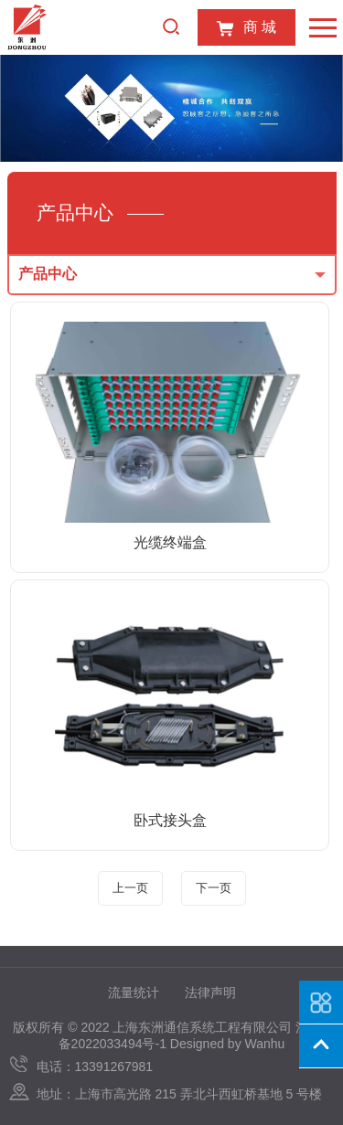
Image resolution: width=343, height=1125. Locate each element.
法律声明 (210, 992)
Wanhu (265, 1043)
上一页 (130, 888)
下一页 (213, 888)
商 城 (246, 28)
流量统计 (133, 992)
